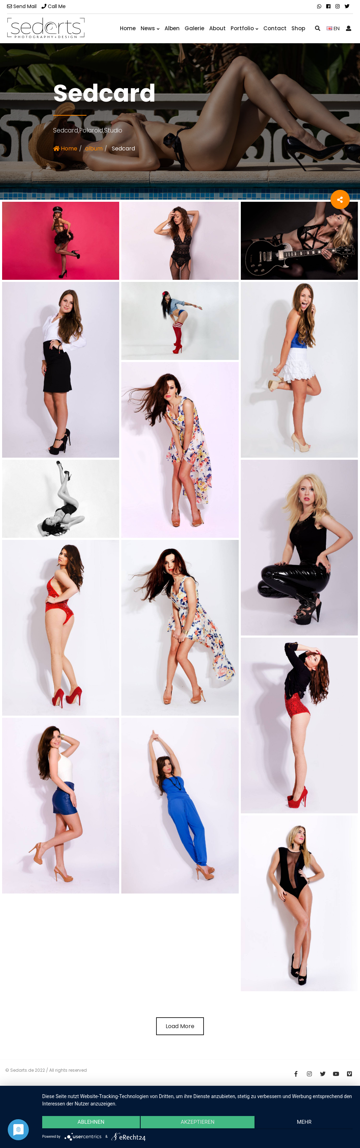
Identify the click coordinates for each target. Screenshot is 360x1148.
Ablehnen (88, 1124)
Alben (172, 28)
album (94, 148)
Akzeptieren (197, 1124)
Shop (298, 28)
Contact (275, 28)
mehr (306, 1124)
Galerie (194, 28)
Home (128, 28)
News (150, 28)
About (217, 28)
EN (333, 28)
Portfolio (244, 28)
